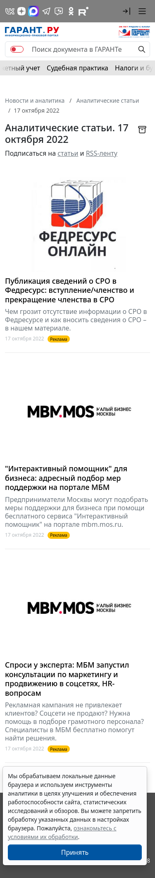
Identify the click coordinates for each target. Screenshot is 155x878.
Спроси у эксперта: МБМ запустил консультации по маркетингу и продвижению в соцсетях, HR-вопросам (67, 678)
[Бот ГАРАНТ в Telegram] (59, 11)
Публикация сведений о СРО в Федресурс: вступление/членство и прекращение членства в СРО (69, 290)
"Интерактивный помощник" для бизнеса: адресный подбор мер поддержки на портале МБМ (66, 478)
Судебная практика (77, 67)
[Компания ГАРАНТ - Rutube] (83, 11)
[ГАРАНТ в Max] (33, 11)
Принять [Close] (75, 852)
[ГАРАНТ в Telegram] (46, 11)
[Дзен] (21, 11)
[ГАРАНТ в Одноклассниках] (71, 11)
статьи (67, 153)
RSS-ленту (101, 153)
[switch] (17, 49)
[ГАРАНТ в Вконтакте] (10, 11)
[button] (126, 11)
